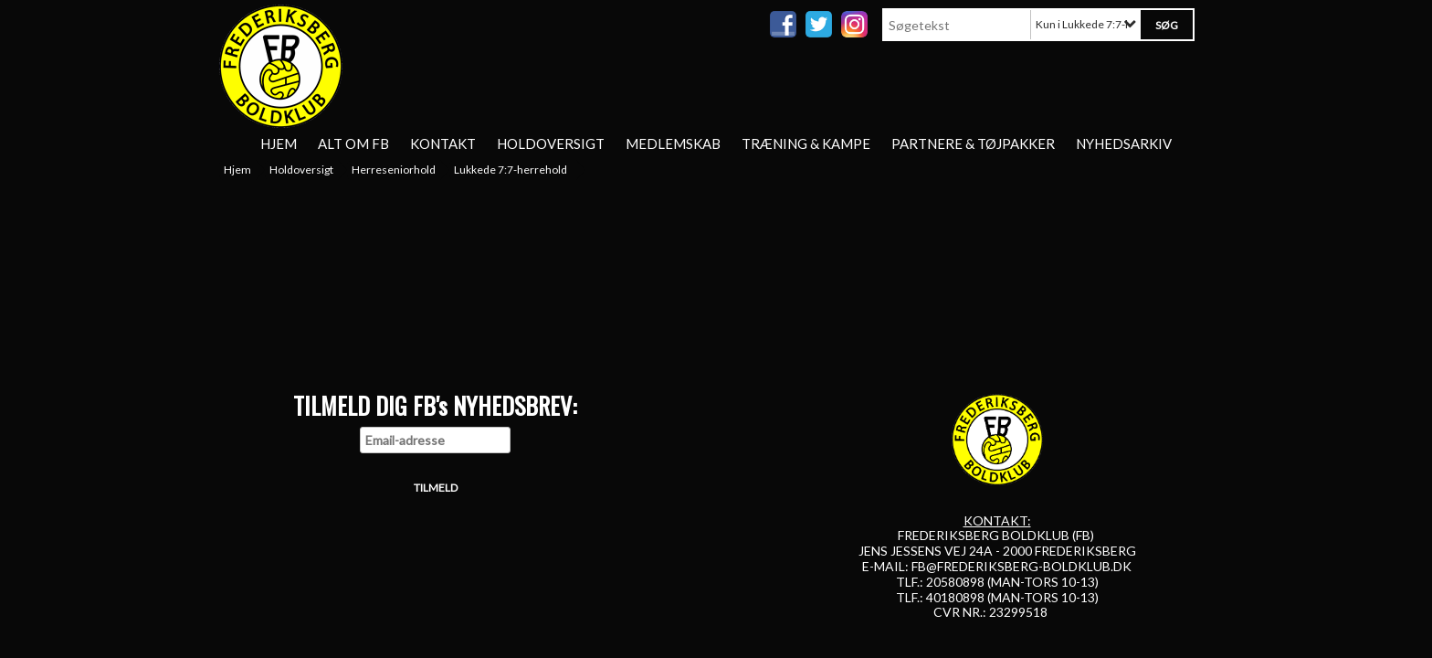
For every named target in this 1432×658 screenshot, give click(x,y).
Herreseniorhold (394, 169)
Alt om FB (353, 143)
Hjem (278, 143)
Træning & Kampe (806, 143)
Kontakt (443, 143)
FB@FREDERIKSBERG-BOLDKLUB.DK (1021, 566)
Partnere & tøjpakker (973, 143)
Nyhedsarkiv (1124, 143)
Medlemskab (673, 143)
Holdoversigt (551, 143)
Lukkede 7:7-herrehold (510, 169)
